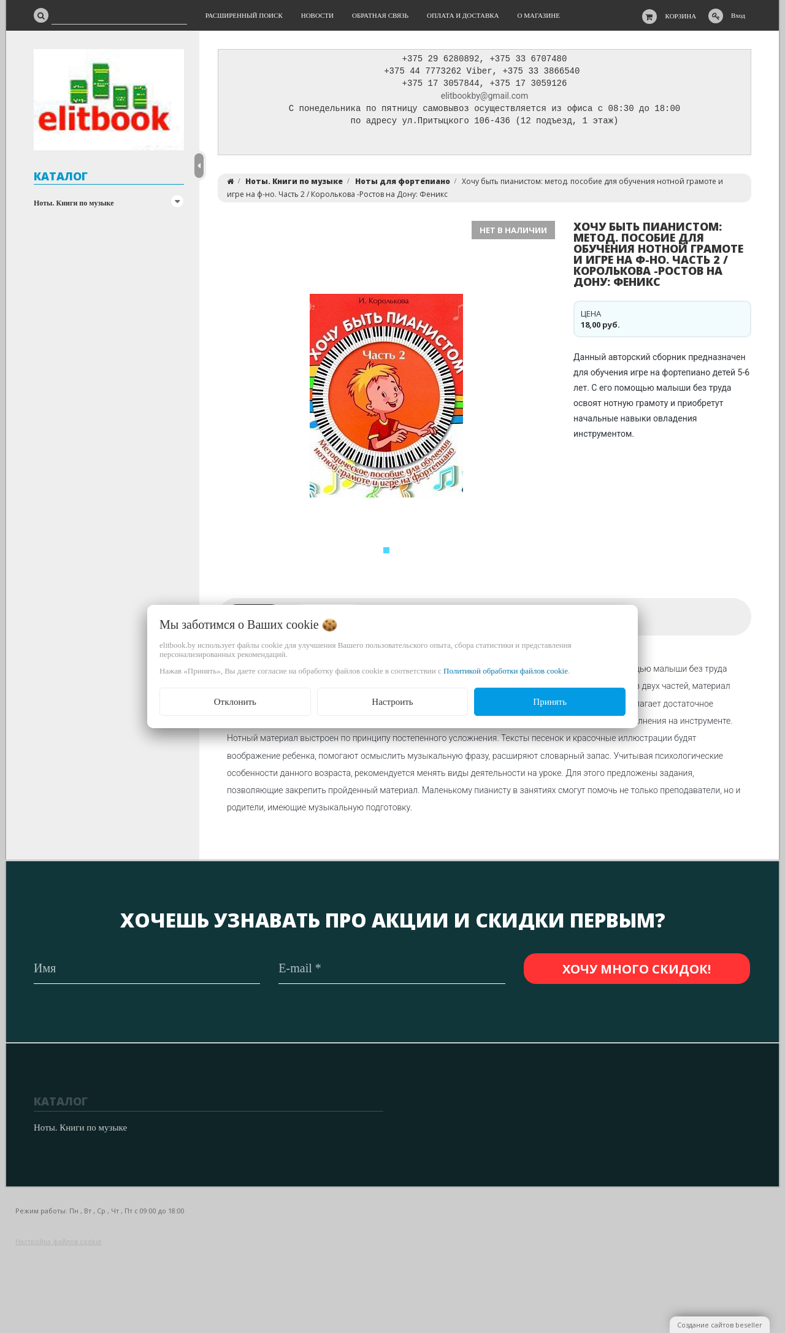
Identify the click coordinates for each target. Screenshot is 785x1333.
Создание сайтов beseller (719, 1324)
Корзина (681, 16)
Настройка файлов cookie (58, 1241)
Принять (550, 702)
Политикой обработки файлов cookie (505, 670)
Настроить (392, 702)
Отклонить (235, 702)
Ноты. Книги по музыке (74, 203)
